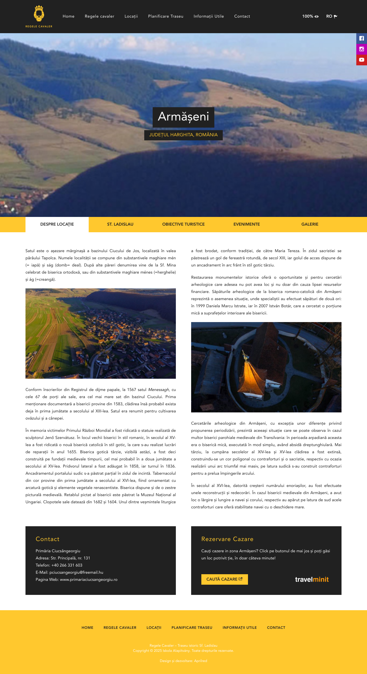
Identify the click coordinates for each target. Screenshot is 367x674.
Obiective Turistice (183, 225)
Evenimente (246, 225)
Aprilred (200, 661)
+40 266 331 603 (66, 565)
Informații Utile (209, 17)
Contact (242, 17)
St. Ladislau (120, 225)
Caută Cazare (224, 579)
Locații (131, 17)
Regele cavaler (99, 17)
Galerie (310, 225)
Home (69, 17)
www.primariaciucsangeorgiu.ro (88, 580)
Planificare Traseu (166, 17)
